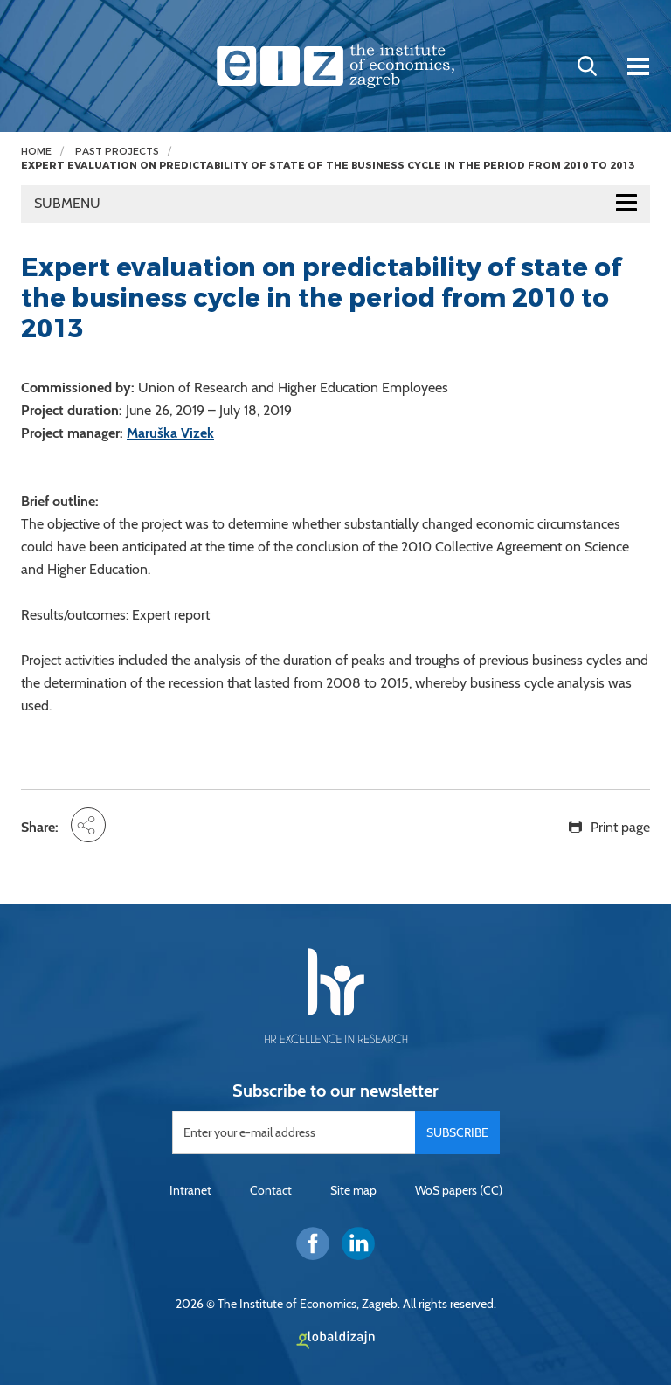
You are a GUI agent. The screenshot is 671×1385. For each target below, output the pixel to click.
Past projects (117, 151)
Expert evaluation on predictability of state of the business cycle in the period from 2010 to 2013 (327, 165)
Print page (620, 827)
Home (36, 151)
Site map (353, 1190)
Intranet (190, 1190)
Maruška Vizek (170, 433)
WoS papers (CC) (458, 1190)
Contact (271, 1190)
